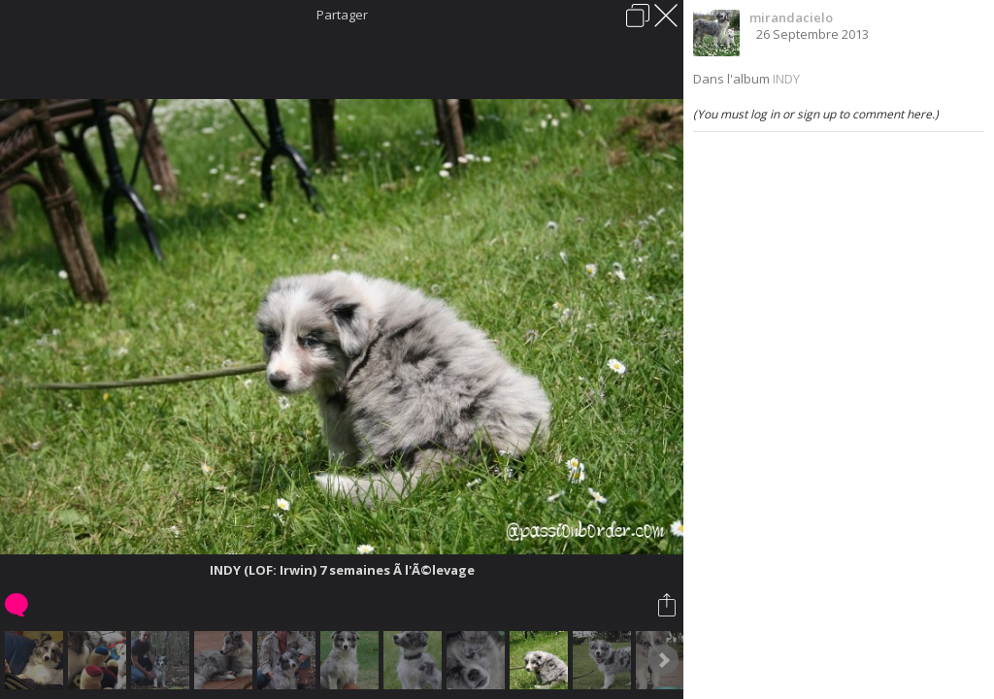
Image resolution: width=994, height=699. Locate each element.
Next (663, 660)
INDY (786, 78)
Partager (342, 14)
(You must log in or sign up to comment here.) (816, 114)
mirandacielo (791, 17)
